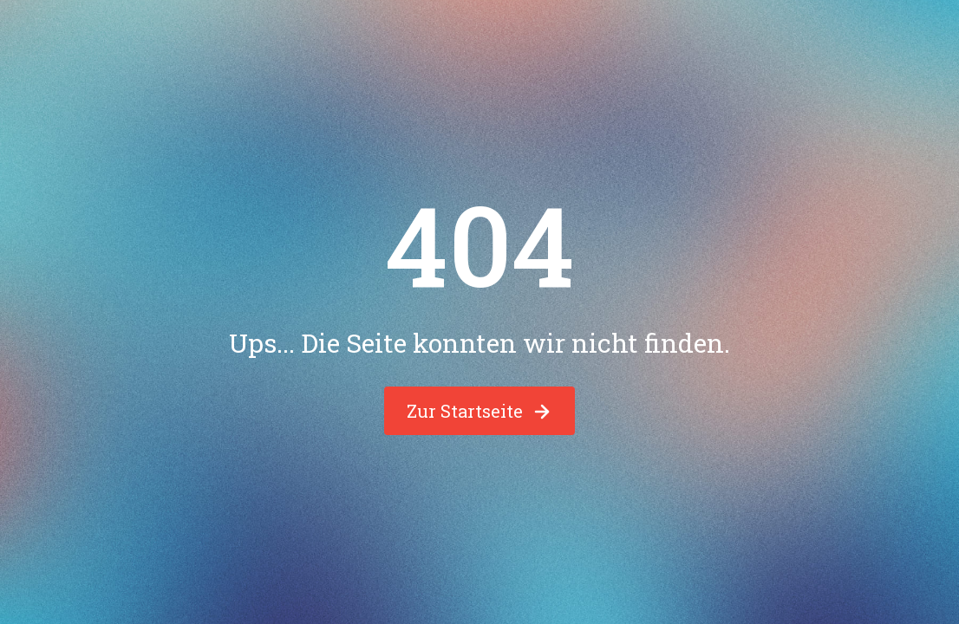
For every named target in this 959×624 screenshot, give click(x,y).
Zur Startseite (479, 411)
